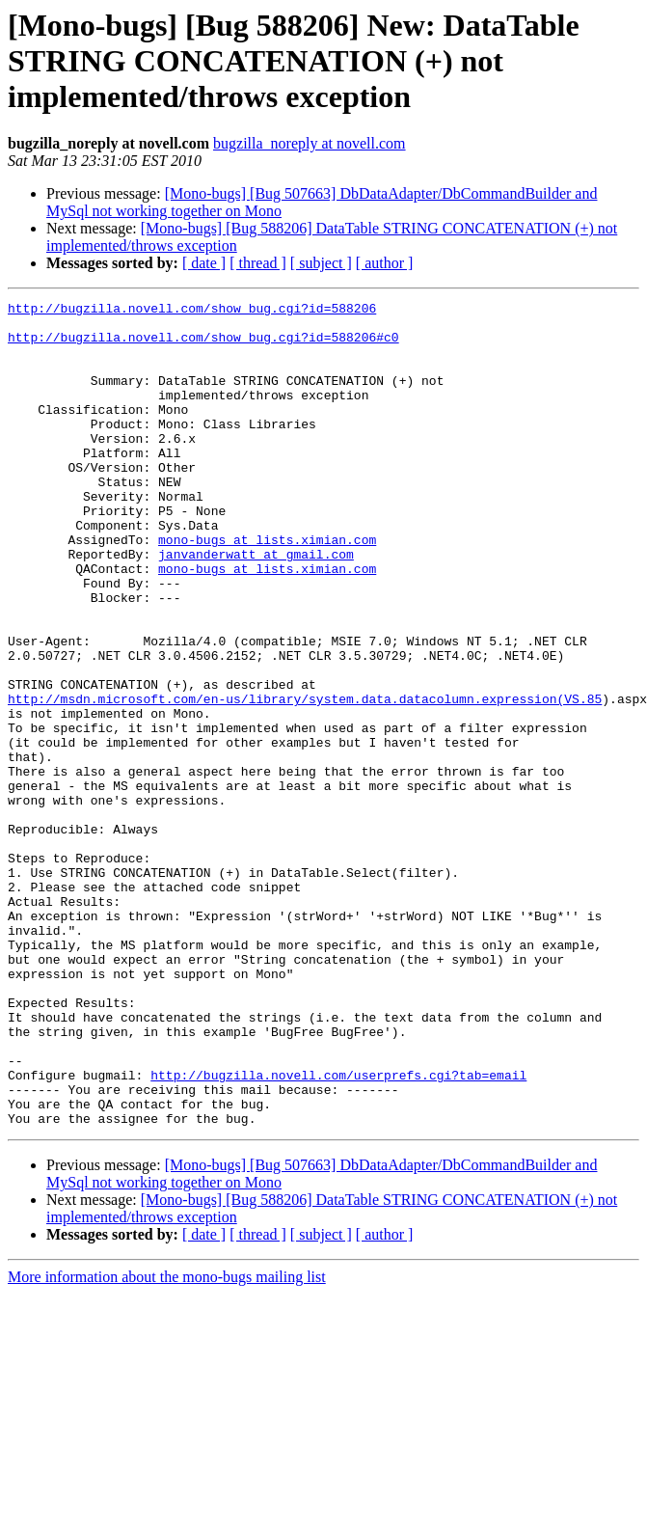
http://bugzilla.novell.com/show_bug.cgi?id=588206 (192, 310)
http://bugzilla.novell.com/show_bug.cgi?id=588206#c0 (203, 345)
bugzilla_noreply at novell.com (309, 143)
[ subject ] (321, 263)
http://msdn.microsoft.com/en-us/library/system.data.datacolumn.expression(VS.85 (305, 779)
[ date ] (204, 263)
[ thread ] (257, 263)
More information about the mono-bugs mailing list (167, 1441)
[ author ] (385, 263)
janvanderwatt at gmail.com (256, 605)
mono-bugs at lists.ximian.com (267, 588)
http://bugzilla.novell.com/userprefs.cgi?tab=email (338, 1231)
